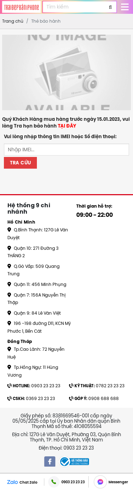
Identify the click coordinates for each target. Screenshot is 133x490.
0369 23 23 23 (31, 398)
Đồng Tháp (19, 341)
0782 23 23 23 (96, 386)
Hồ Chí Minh (21, 222)
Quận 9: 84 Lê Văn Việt (34, 313)
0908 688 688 (94, 398)
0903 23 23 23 (33, 386)
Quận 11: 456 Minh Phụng (36, 284)
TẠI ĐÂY (67, 126)
